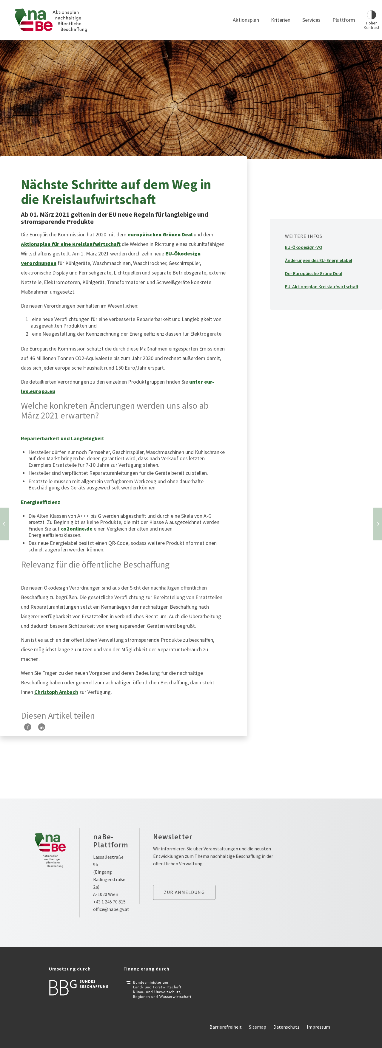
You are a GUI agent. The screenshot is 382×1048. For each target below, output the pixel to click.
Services (311, 19)
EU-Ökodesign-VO (303, 247)
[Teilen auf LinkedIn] (41, 727)
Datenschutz (286, 1027)
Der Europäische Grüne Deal (313, 273)
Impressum (318, 1027)
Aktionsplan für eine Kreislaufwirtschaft (71, 244)
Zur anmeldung (184, 892)
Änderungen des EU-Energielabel (318, 260)
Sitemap (257, 1027)
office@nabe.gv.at (111, 909)
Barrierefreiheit (226, 1027)
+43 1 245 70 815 (109, 902)
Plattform (343, 19)
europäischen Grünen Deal (160, 234)
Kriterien (280, 19)
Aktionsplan (246, 19)
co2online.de (77, 528)
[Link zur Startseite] (51, 20)
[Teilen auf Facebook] (27, 727)
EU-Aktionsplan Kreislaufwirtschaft (321, 286)
